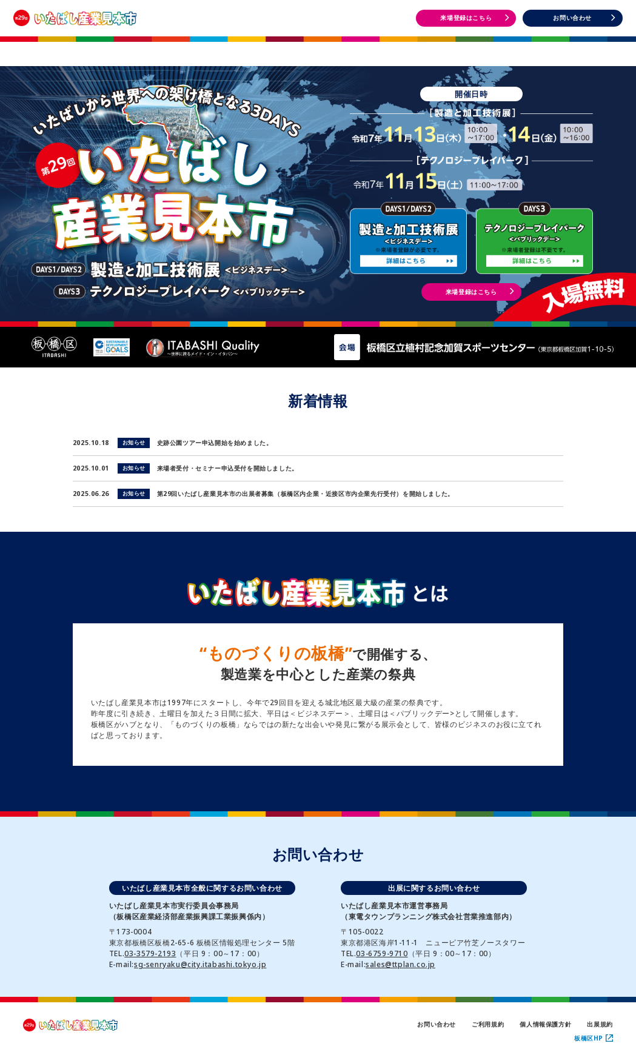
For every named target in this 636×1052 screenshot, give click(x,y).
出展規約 (599, 1024)
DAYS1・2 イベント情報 (445, 48)
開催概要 (190, 47)
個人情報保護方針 (545, 1024)
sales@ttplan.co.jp (400, 964)
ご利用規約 (488, 1024)
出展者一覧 (317, 47)
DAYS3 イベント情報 (572, 48)
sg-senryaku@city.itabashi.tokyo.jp (200, 964)
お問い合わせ (436, 1024)
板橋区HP (593, 1038)
